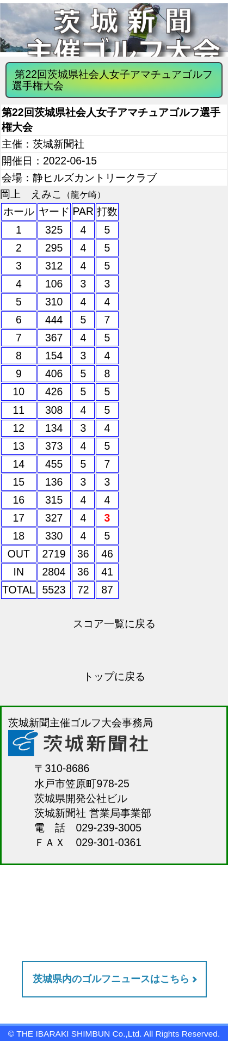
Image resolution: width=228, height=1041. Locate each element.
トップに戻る (114, 676)
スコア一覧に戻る (114, 623)
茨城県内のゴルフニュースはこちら (111, 978)
